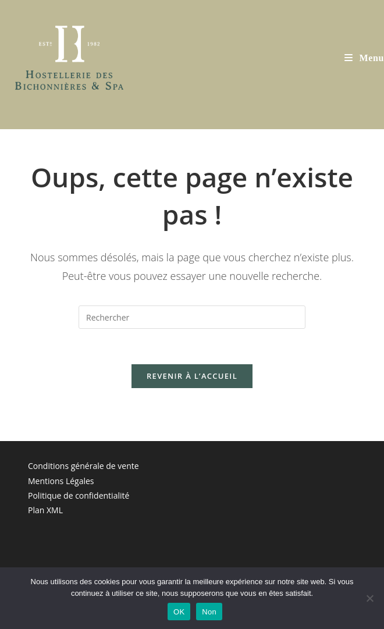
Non (209, 611)
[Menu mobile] (364, 58)
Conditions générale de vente (83, 465)
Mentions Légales (61, 480)
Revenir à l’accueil (192, 376)
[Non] (369, 598)
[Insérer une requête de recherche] (192, 317)
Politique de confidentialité (78, 495)
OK (178, 611)
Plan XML (45, 510)
